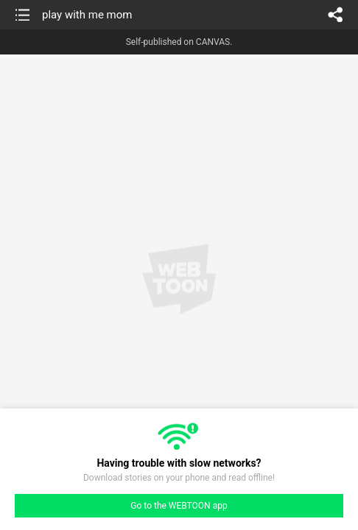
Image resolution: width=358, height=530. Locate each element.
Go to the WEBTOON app (178, 506)
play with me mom (87, 14)
